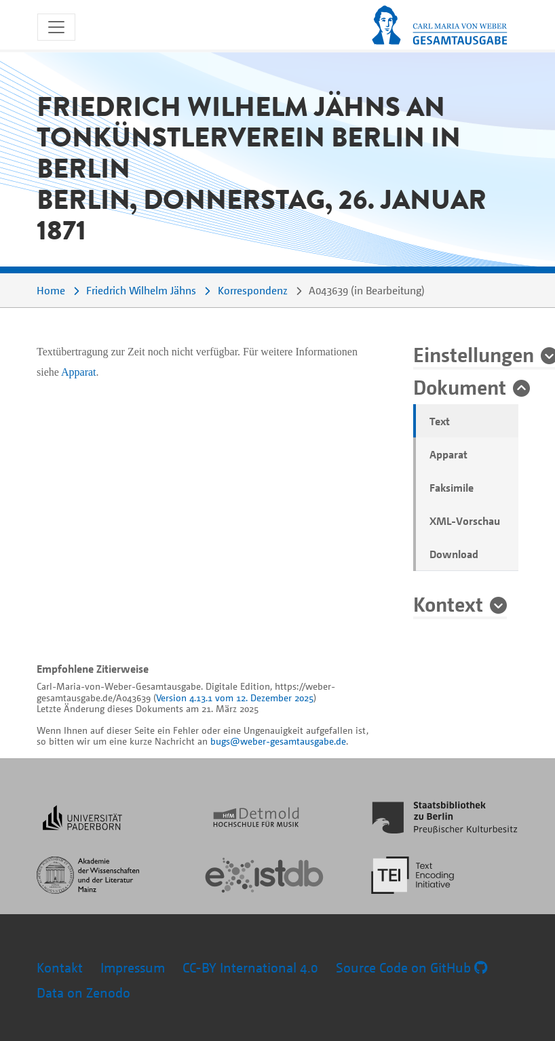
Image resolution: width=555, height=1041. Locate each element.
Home (51, 290)
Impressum (132, 967)
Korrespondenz (253, 290)
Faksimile (451, 487)
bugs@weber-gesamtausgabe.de (278, 741)
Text (439, 421)
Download (453, 554)
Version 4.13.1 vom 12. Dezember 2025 (234, 697)
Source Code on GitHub (411, 967)
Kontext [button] (448, 603)
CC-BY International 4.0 (250, 967)
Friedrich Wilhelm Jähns (141, 290)
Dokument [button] (459, 386)
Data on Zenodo (83, 992)
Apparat (448, 454)
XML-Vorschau (464, 521)
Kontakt (60, 967)
